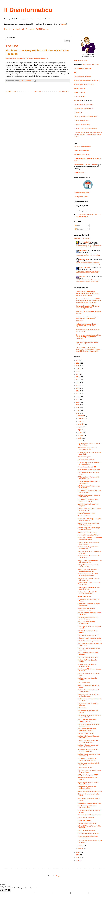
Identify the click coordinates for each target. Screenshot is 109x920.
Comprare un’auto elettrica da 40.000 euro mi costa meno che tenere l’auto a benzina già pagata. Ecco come (88, 300)
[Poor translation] (7, 890)
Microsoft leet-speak (84, 457)
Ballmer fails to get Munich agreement (90, 791)
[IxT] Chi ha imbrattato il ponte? (88, 635)
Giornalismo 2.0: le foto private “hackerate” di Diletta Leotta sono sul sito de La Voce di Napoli (87, 293)
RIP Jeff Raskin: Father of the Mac (89, 833)
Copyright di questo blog (82, 124)
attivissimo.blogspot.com (91, 64)
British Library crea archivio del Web (89, 803)
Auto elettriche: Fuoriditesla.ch (83, 108)
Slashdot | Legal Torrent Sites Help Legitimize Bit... (89, 755)
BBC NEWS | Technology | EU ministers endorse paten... (87, 759)
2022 (78, 366)
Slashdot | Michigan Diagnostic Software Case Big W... (87, 570)
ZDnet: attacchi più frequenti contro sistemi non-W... (89, 588)
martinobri (83, 250)
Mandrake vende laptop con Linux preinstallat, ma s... (88, 695)
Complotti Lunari (79, 96)
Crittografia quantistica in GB (87, 467)
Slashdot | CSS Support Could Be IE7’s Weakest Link (88, 524)
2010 (78, 399)
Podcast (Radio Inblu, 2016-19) (84, 84)
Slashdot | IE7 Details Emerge (87, 532)
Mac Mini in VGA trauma (85, 733)
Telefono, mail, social (80, 60)
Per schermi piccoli (82, 217)
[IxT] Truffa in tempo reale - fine (88, 657)
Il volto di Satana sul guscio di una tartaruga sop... (88, 543)
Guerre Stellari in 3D (84, 596)
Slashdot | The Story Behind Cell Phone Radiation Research (27, 58)
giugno (80, 432)
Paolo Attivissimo (85, 268)
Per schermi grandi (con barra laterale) (88, 214)
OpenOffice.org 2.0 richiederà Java (89, 470)
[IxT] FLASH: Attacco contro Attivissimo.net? (86, 622)
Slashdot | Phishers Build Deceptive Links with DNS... (89, 737)
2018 (78, 377)
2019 (78, 374)
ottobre (80, 421)
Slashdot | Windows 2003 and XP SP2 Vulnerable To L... (88, 741)
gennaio (80, 848)
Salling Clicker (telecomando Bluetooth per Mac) (87, 787)
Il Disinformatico (28, 9)
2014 (78, 388)
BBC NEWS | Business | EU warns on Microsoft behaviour (90, 538)
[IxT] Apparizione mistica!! (86, 459)
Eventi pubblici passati (81, 197)
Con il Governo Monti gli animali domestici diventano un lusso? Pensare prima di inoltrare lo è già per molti (88, 349)
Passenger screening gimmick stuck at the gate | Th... (89, 463)
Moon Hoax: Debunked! (81, 151)
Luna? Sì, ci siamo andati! (82, 147)
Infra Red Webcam (84, 682)
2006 (78, 410)
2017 (78, 380)
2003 (78, 855)
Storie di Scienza (79, 88)
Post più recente (11, 91)
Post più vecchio (64, 91)
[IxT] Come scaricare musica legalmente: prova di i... (87, 729)
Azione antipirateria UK (85, 767)
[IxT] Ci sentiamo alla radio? (87, 830)
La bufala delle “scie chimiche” (83, 104)
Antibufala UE (82, 708)
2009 (78, 402)
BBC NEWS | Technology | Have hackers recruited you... (88, 500)
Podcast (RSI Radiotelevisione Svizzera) (87, 80)
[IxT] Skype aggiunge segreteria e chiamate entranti (88, 725)
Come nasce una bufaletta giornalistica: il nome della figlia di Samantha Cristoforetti (88, 336)
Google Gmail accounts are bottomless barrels (86, 609)
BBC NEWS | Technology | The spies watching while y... (89, 519)
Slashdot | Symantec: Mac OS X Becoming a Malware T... (88, 574)
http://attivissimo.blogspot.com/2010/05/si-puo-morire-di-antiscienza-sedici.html (88, 254)
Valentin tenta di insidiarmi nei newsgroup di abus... (87, 448)
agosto (80, 427)
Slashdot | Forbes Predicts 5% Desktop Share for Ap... (87, 593)
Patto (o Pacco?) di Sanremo (87, 823)
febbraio (80, 846)
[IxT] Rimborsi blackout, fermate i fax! (89, 641)
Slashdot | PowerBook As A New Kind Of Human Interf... (89, 561)
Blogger (58, 876)
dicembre (81, 416)
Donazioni (30, 29)
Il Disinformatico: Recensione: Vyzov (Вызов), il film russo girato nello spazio (88, 272)
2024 (78, 360)
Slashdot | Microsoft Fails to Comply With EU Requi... (89, 509)
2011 (78, 396)
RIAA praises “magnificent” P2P (88, 775)
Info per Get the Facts (85, 820)
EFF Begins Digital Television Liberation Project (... (87, 806)
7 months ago (96, 255)
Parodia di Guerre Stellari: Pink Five (89, 815)
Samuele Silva (84, 259)
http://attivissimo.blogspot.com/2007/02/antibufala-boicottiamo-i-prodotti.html (88, 246)
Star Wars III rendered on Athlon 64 (89, 535)
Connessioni (78, 112)
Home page (37, 91)
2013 (78, 391)
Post (77, 225)
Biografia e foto (79, 68)
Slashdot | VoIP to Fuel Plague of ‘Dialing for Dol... (88, 690)
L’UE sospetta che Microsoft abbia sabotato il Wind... (88, 478)
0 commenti (28, 80)
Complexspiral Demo (84, 516)
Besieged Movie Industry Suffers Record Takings (88, 783)
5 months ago (93, 246)
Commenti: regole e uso (81, 120)
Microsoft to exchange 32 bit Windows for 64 (87, 665)
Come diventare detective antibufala (85, 165)
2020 (78, 371)
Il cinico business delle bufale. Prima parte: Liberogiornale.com (87, 307)
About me (88, 68)
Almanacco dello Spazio (81, 155)
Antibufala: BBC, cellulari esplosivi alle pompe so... (88, 579)
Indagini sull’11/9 (79, 92)
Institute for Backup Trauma (86, 513)
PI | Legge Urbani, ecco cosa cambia (89, 638)
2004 (78, 852)
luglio (80, 430)
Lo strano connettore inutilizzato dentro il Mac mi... (88, 837)
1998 (78, 858)
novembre (81, 418)
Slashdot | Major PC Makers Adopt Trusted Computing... (89, 528)
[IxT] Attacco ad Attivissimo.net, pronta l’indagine (88, 618)
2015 (78, 385)
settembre (81, 424)
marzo (80, 441)
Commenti (79, 229)
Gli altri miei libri (79, 173)
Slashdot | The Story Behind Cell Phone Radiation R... (88, 746)
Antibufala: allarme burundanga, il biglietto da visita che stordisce (86, 325)
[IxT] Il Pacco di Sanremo (86, 817)
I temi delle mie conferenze (82, 76)
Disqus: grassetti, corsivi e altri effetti (85, 116)
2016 (78, 382)
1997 (78, 860)
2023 (78, 363)
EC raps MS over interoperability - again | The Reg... (88, 565)
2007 (78, 408)
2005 (78, 413)
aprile (80, 438)
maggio (80, 435)
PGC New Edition (85, 242)
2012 (78, 394)
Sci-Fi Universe (42, 29)
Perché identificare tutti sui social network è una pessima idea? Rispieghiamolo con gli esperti (88, 134)
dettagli (63, 24)
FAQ (75, 72)
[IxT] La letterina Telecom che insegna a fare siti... (87, 720)
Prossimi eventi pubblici (14, 29)
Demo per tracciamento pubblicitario (85, 128)
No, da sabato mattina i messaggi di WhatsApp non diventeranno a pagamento (87, 318)
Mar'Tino (82, 276)
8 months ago (94, 272)
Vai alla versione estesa (81, 238)
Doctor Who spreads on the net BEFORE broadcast (88, 750)
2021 (78, 368)
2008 (78, 405)
